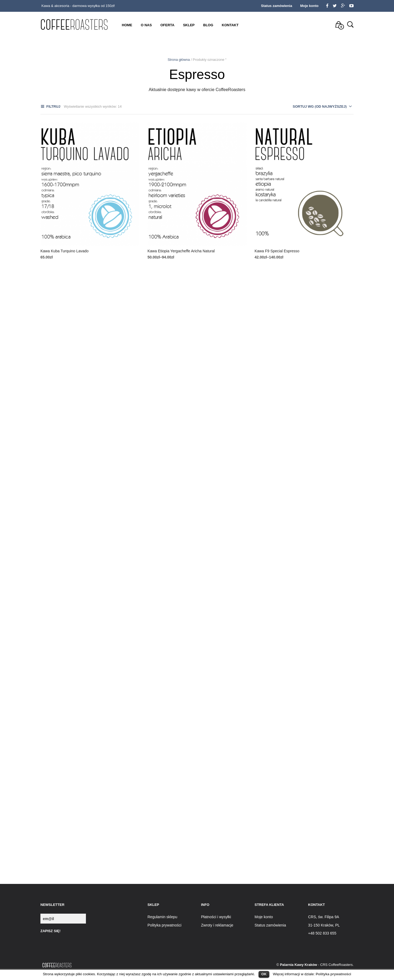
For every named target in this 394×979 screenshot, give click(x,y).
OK (264, 974)
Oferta (167, 25)
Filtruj (53, 106)
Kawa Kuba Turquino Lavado (64, 251)
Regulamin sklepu (162, 917)
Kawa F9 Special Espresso (277, 251)
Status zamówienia (276, 6)
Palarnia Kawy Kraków (298, 965)
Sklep (189, 25)
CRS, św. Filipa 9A (323, 917)
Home (127, 25)
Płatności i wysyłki (216, 917)
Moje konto (309, 6)
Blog (208, 25)
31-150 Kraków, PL (324, 925)
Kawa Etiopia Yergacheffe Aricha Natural (181, 251)
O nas (146, 25)
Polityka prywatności (333, 974)
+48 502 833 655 (322, 933)
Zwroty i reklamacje (217, 925)
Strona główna (179, 60)
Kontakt (230, 25)
